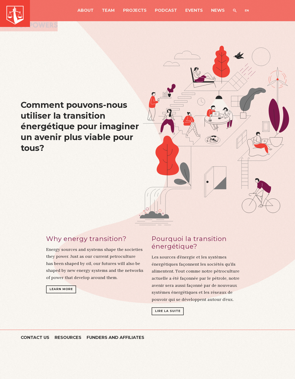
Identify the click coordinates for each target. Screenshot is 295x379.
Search (234, 10)
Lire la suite (167, 311)
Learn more (61, 289)
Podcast (166, 10)
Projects (135, 10)
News (218, 10)
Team (108, 10)
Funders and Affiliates (115, 337)
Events (194, 10)
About (85, 10)
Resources (68, 337)
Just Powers (15, 13)
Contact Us (35, 337)
